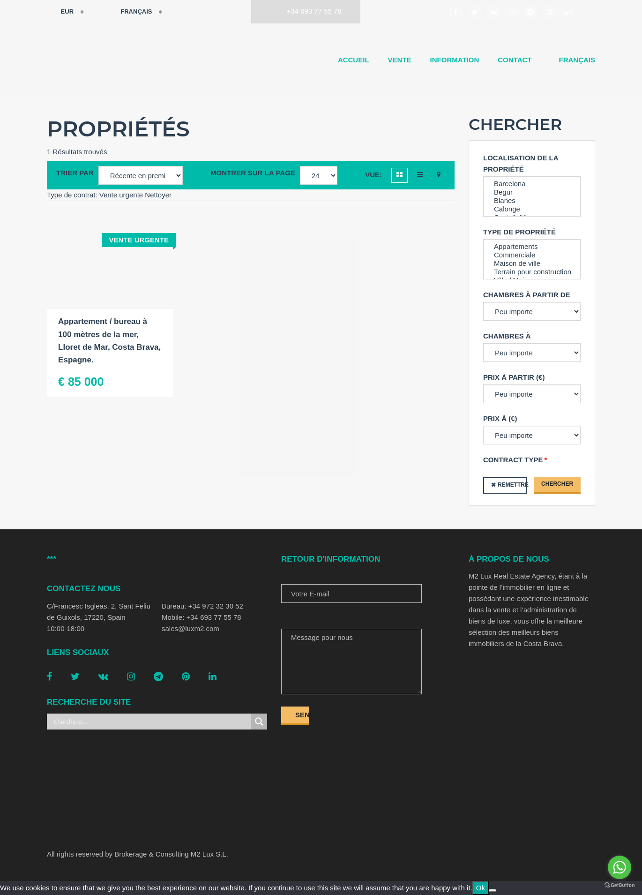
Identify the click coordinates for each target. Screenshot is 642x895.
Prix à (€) (500, 418)
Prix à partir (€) (514, 377)
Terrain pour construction (532, 272)
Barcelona (532, 184)
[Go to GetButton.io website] (620, 885)
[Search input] (151, 722)
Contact (514, 60)
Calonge (532, 209)
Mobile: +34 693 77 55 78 (201, 617)
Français (130, 11)
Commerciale (532, 255)
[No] (492, 890)
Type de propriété (519, 232)
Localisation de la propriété (520, 163)
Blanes (532, 200)
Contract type (513, 460)
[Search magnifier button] (259, 722)
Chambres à (507, 336)
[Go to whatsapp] (619, 867)
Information (454, 60)
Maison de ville (532, 263)
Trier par (75, 173)
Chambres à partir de (526, 295)
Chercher (557, 484)
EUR (61, 11)
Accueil (353, 60)
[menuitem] (573, 60)
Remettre (512, 484)
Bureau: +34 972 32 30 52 (202, 606)
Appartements (532, 246)
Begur (532, 192)
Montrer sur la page (252, 173)
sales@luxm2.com (190, 628)
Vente (399, 60)
